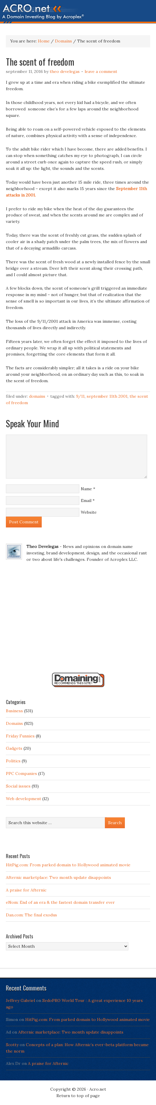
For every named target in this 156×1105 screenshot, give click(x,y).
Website (89, 512)
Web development (23, 798)
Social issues (18, 786)
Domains (37, 396)
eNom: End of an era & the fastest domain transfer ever (60, 902)
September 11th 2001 (107, 396)
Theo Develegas (65, 71)
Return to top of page (78, 1095)
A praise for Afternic (26, 890)
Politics (13, 761)
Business (14, 710)
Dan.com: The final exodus (31, 915)
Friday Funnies (20, 736)
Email (86, 500)
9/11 (80, 396)
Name (86, 488)
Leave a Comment (101, 71)
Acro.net (97, 1089)
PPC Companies (21, 773)
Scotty (12, 1044)
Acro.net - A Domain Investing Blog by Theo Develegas (78, 13)
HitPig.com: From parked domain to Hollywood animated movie (68, 864)
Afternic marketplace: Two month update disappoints (58, 877)
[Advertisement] (78, 620)
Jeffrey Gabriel (20, 1000)
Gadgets (14, 748)
